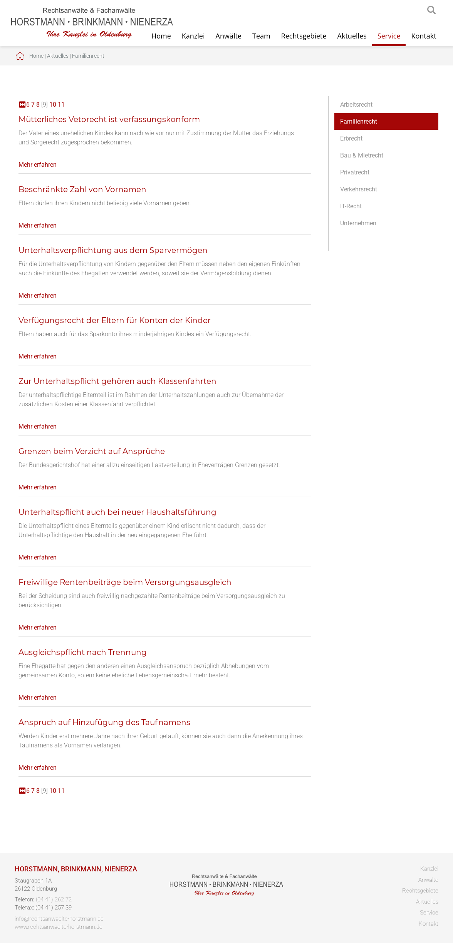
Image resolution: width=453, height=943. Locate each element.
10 (52, 104)
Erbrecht (351, 138)
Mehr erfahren (37, 164)
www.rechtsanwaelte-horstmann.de (58, 926)
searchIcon (431, 10)
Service (389, 35)
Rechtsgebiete (304, 35)
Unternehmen (358, 223)
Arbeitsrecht (356, 104)
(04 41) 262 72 (54, 899)
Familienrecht (88, 56)
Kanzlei (193, 35)
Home (36, 56)
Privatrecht (354, 172)
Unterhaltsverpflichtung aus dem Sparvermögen (113, 250)
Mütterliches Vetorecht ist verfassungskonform (109, 119)
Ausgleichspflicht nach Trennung (82, 652)
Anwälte (229, 35)
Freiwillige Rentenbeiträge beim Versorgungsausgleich (125, 582)
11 (61, 104)
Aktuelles (352, 35)
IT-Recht (351, 206)
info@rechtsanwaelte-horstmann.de (59, 918)
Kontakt (423, 35)
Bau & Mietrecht (361, 155)
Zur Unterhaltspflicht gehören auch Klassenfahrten (117, 381)
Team (261, 35)
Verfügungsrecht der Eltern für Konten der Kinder (114, 320)
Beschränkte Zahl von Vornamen (82, 189)
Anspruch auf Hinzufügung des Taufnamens (104, 722)
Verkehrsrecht (358, 189)
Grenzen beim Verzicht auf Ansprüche (91, 451)
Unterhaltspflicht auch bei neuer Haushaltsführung (117, 512)
